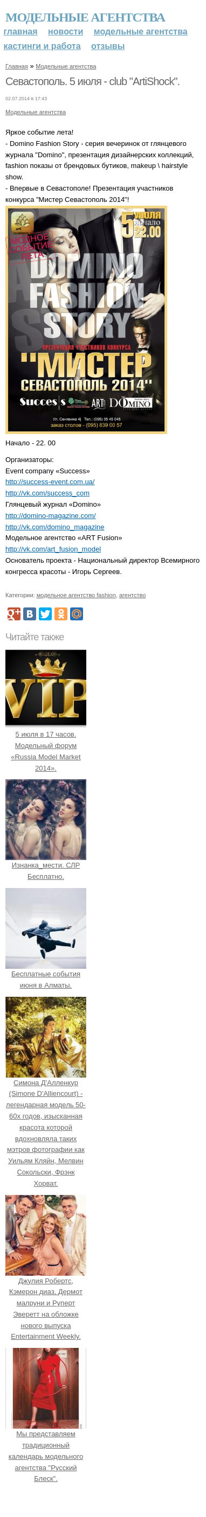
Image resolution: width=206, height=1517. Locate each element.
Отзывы (108, 46)
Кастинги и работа (42, 46)
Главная (21, 31)
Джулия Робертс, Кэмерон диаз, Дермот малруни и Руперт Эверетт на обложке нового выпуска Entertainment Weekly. (45, 1303)
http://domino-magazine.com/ (50, 516)
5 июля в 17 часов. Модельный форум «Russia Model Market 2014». (45, 745)
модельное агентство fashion (76, 595)
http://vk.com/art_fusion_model (53, 549)
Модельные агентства (85, 17)
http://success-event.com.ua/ (49, 482)
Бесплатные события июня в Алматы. (45, 974)
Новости (65, 31)
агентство (132, 595)
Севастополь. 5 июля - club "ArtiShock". (92, 81)
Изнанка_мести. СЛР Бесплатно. (45, 865)
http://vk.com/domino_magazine (55, 527)
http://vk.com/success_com (47, 493)
